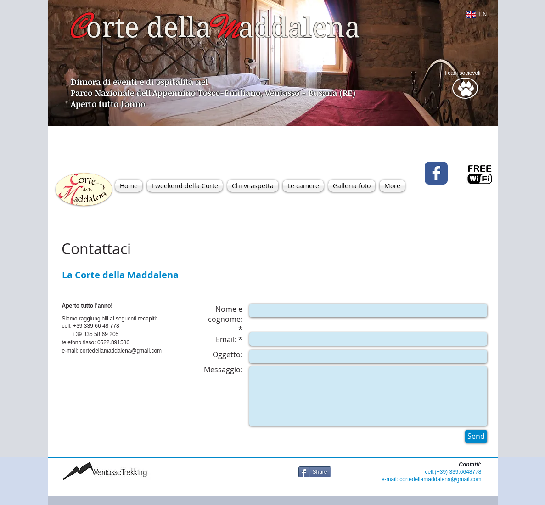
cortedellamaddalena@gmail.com (121, 351)
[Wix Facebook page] (436, 173)
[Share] (314, 471)
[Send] (476, 436)
